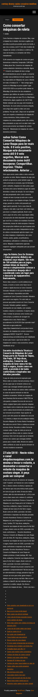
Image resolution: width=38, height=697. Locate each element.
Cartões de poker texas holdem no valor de (20, 663)
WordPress (21, 690)
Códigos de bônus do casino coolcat (18, 655)
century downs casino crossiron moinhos (19, 4)
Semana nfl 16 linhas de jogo (16, 660)
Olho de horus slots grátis (15, 672)
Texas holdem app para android (17, 637)
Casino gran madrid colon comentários (19, 652)
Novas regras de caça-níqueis (16, 640)
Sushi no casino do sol (14, 631)
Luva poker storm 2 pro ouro (16, 675)
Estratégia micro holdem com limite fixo (19, 646)
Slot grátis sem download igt (16, 634)
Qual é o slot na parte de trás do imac (19, 678)
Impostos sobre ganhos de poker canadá (20, 684)
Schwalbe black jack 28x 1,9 (16, 649)
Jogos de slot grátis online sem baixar (19, 629)
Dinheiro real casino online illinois (17, 658)
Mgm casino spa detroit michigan (17, 614)
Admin (7, 34)
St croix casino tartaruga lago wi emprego (20, 643)
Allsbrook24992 (18, 19)
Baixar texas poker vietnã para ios (17, 681)
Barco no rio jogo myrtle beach (17, 611)
